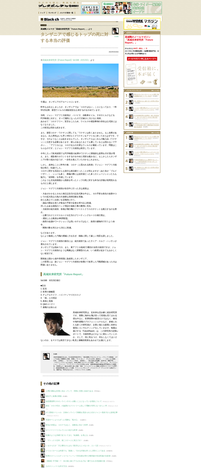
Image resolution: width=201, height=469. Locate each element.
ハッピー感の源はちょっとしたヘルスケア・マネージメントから (146, 109)
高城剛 (116, 36)
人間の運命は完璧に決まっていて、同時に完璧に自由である (69, 391)
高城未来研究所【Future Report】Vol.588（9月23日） (66, 60)
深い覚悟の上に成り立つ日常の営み (146, 101)
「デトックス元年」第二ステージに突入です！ (64, 440)
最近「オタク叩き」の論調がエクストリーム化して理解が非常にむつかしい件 (76, 406)
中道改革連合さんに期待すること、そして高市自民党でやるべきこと (146, 160)
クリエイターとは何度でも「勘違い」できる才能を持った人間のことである (75, 451)
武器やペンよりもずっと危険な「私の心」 (62, 420)
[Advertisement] (142, 190)
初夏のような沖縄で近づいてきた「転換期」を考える (67, 435)
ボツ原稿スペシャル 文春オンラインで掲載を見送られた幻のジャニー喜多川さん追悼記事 (81, 412)
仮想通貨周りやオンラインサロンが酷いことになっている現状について (74, 401)
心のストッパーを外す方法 (56, 466)
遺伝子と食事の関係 (54, 396)
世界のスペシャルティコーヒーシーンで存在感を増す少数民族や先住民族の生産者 (78, 456)
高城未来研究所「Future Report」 (63, 274)
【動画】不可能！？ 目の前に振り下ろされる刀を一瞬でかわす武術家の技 (75, 461)
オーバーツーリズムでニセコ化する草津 (61, 430)
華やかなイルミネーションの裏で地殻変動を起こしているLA (146, 95)
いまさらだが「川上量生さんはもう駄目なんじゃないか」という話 (72, 445)
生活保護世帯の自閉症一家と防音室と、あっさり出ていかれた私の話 (146, 116)
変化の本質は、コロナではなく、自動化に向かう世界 (67, 425)
